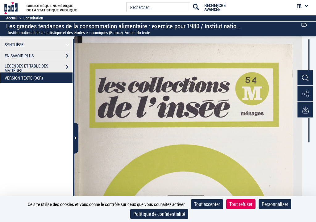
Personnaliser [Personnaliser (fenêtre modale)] (275, 204)
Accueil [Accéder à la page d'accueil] (12, 18)
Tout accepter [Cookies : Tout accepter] (207, 204)
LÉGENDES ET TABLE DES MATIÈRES (39, 67)
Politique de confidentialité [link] (159, 214)
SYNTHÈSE (38, 44)
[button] (305, 78)
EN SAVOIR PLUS (39, 55)
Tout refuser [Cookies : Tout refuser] (240, 204)
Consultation (33, 18)
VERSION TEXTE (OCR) (39, 78)
